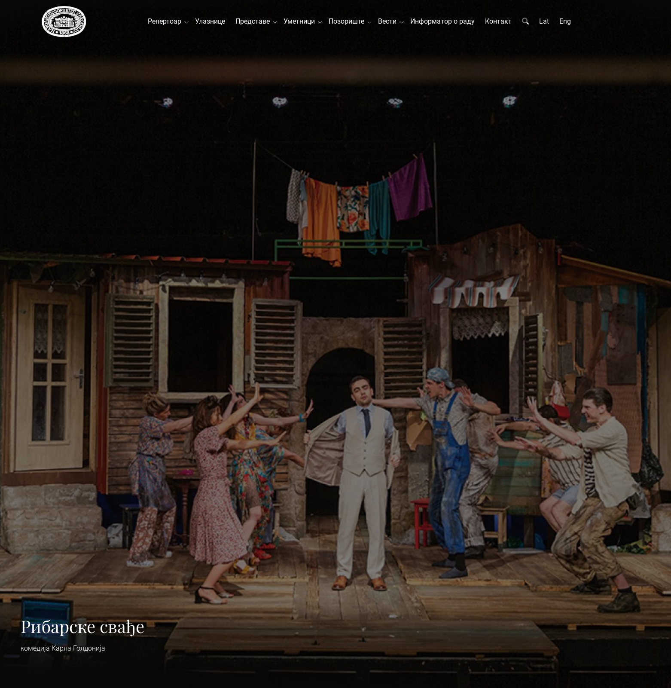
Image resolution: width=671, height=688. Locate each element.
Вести (389, 21)
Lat (544, 21)
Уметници (301, 21)
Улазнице (210, 21)
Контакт (498, 21)
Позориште (348, 21)
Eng (565, 21)
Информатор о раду (442, 21)
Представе (254, 21)
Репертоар (166, 21)
